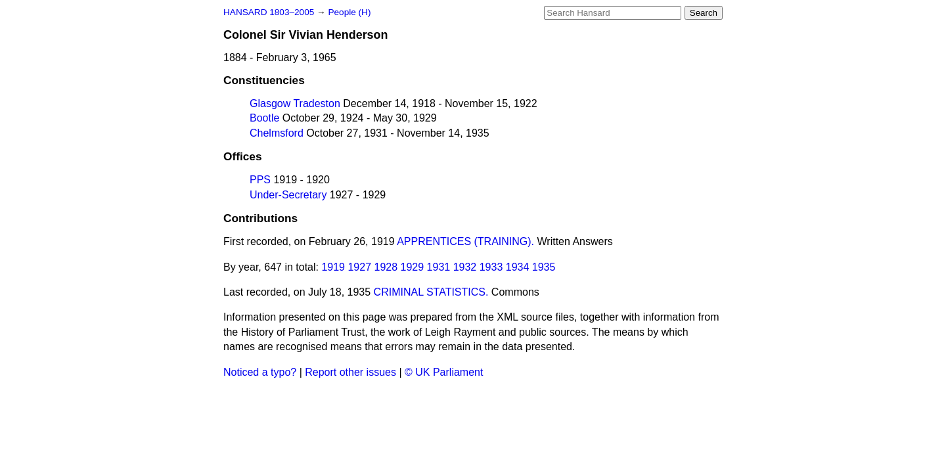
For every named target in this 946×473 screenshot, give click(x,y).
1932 (465, 267)
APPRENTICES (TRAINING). (465, 241)
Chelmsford (277, 133)
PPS (260, 179)
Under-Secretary (288, 194)
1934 (517, 267)
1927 (359, 267)
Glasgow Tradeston (295, 103)
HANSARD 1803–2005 (268, 12)
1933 (491, 267)
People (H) (349, 12)
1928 (386, 267)
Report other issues (350, 372)
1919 (333, 267)
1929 (412, 267)
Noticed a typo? (259, 372)
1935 (544, 267)
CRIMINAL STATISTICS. (431, 292)
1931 (439, 267)
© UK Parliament (444, 372)
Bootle (264, 118)
